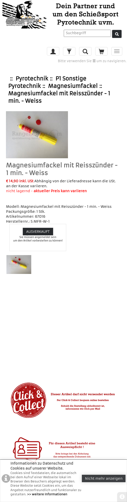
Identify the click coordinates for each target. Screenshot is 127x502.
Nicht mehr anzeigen (104, 478)
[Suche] (117, 34)
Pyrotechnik (32, 78)
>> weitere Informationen (47, 494)
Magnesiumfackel (72, 86)
